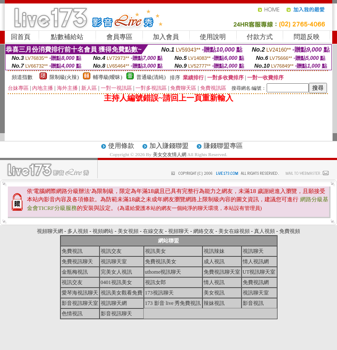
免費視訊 (72, 251)
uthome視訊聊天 (163, 272)
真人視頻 (264, 231)
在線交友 (153, 231)
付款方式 (260, 36)
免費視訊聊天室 (222, 272)
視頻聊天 (178, 231)
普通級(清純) (151, 77)
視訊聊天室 (114, 261)
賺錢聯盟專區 (223, 145)
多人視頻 (77, 231)
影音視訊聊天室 (80, 303)
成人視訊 (214, 261)
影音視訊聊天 (116, 314)
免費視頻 (289, 231)
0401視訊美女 (116, 282)
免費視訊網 (256, 282)
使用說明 (213, 36)
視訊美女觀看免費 (121, 293)
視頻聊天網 (50, 231)
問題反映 (307, 36)
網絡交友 (203, 231)
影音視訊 (253, 303)
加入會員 (166, 36)
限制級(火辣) (64, 77)
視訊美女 (155, 251)
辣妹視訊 (214, 303)
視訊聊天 (253, 251)
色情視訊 (72, 314)
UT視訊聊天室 (259, 272)
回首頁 (20, 36)
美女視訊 (214, 293)
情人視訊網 (256, 261)
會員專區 (119, 36)
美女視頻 (128, 231)
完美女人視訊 (116, 272)
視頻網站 (103, 231)
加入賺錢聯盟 (168, 145)
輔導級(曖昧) (107, 77)
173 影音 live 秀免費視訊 (173, 303)
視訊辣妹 (214, 251)
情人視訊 (214, 282)
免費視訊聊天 (77, 261)
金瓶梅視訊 (75, 272)
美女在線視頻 (234, 231)
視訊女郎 (155, 282)
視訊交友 (111, 251)
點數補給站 (67, 36)
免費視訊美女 (160, 261)
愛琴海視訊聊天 (80, 293)
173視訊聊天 (159, 293)
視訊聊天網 (114, 303)
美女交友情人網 (169, 154)
